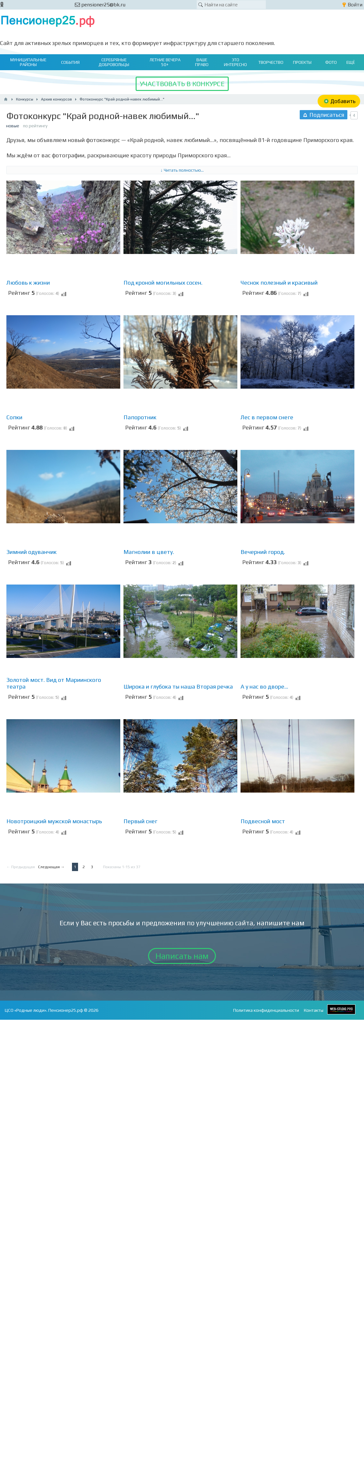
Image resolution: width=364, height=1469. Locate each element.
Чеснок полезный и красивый (279, 282)
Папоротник (139, 417)
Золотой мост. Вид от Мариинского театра (53, 683)
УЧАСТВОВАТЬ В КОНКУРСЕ (182, 84)
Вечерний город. (263, 551)
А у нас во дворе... (264, 686)
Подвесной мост (263, 821)
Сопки (14, 417)
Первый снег (140, 821)
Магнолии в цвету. (148, 551)
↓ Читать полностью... (182, 170)
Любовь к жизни (28, 282)
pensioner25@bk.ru (100, 5)
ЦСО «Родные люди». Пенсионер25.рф (44, 1010)
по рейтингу (35, 125)
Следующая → (51, 867)
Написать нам (182, 956)
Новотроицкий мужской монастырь (54, 821)
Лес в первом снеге (267, 417)
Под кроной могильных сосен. (162, 282)
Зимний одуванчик (31, 551)
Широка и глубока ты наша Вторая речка (178, 686)
